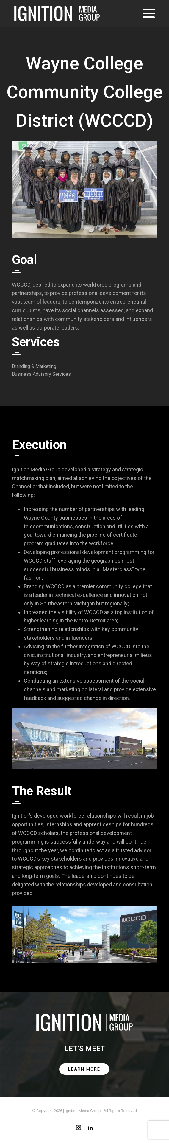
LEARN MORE (84, 1069)
